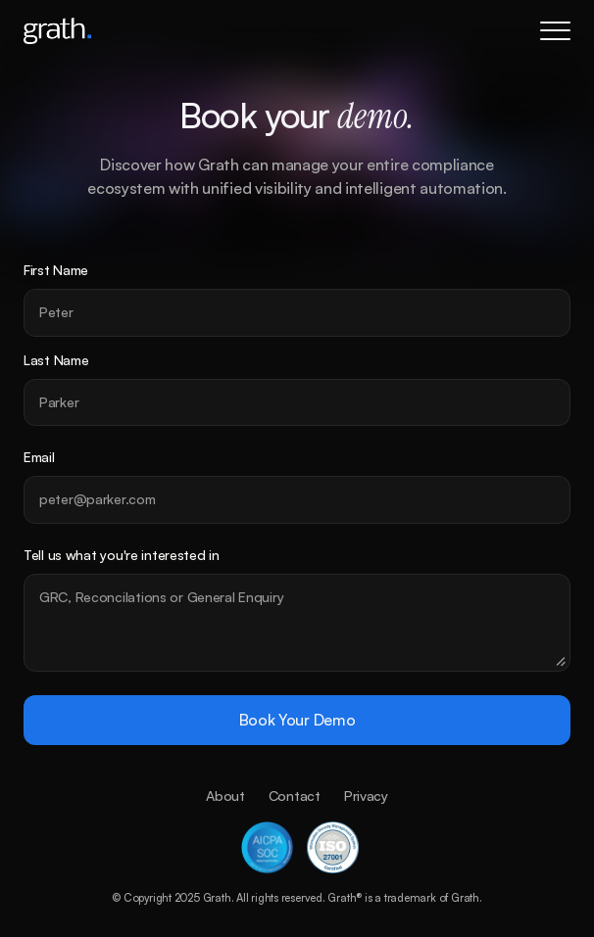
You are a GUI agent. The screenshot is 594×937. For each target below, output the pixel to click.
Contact (295, 795)
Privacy (366, 795)
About (225, 795)
